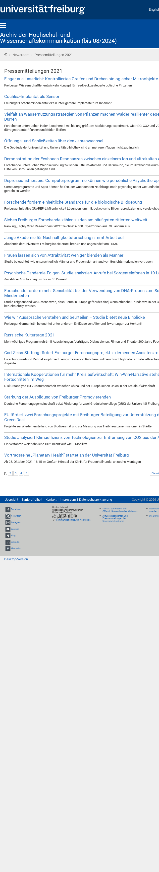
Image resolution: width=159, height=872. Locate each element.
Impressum (68, 499)
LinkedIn (15, 542)
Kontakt (51, 499)
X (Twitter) (16, 516)
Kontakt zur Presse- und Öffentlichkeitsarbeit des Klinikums (120, 510)
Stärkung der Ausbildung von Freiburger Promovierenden (57, 397)
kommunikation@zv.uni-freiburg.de (73, 520)
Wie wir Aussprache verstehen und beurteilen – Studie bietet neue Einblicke (74, 317)
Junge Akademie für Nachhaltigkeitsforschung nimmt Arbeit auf (64, 237)
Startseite (5, 54)
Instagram (16, 522)
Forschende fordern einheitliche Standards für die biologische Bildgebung (73, 202)
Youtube (15, 529)
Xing (13, 535)
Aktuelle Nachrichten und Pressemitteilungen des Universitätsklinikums (115, 519)
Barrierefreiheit (31, 499)
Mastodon (16, 548)
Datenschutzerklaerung (95, 499)
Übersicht (11, 499)
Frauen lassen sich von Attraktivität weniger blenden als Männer (63, 255)
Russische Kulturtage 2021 (29, 334)
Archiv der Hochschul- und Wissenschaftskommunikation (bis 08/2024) (58, 37)
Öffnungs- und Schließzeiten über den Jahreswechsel (53, 140)
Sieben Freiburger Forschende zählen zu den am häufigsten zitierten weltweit (75, 219)
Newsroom (20, 55)
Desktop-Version (16, 559)
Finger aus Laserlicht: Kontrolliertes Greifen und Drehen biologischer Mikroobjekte (81, 78)
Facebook (16, 509)
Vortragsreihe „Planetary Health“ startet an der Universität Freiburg (66, 455)
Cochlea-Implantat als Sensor (31, 96)
